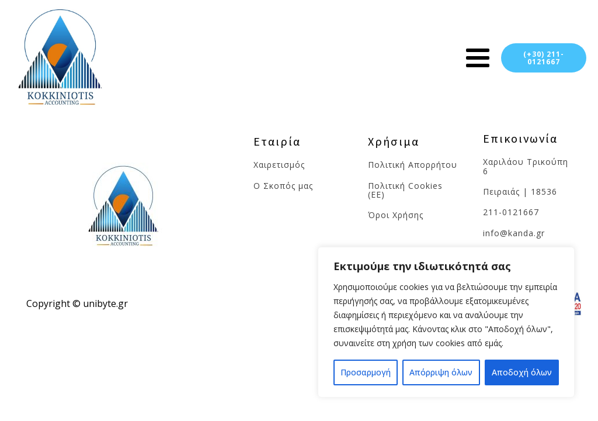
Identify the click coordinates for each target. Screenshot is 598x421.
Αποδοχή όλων (522, 372)
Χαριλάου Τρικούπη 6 (525, 166)
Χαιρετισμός (280, 164)
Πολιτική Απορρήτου (412, 164)
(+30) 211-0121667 (543, 58)
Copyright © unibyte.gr (77, 303)
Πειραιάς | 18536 (520, 191)
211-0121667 (511, 212)
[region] (446, 322)
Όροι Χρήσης (395, 214)
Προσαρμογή (365, 372)
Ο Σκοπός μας (283, 185)
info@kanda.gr (514, 233)
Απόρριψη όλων (440, 372)
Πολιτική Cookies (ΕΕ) (405, 190)
